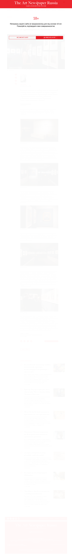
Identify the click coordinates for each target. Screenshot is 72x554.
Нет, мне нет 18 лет (22, 37)
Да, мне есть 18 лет (49, 37)
